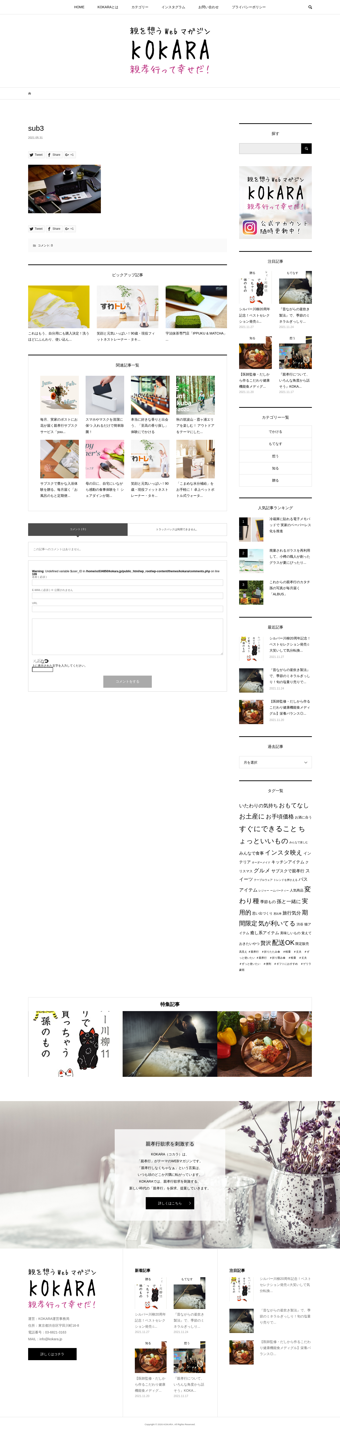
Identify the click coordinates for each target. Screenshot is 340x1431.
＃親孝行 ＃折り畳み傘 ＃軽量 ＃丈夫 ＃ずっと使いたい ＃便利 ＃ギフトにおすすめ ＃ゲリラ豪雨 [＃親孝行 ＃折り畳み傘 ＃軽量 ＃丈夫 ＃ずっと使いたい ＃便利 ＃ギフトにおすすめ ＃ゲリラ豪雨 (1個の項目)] (275, 963)
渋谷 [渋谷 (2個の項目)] (300, 924)
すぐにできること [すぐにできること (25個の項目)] (268, 829)
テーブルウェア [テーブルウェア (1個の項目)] (263, 879)
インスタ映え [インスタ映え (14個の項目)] (283, 852)
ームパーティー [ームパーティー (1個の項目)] (279, 890)
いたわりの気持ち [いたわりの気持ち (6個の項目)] (258, 805)
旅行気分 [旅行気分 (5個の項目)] (292, 913)
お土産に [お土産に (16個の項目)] (252, 816)
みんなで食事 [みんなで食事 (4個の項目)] (251, 853)
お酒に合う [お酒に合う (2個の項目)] (303, 817)
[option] (75, 1044)
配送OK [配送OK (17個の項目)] (283, 942)
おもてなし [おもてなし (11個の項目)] (294, 805)
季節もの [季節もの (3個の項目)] (268, 902)
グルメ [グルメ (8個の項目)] (262, 870)
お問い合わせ (208, 7)
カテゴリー (139, 7)
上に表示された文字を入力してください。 (59, 665)
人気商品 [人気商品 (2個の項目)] (296, 890)
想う (275, 456)
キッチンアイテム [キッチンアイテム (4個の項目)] (287, 861)
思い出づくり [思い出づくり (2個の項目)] (262, 913)
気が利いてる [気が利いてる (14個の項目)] (277, 923)
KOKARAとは (107, 7)
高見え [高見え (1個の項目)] (243, 951)
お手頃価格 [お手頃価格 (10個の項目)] (280, 816)
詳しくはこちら (170, 1203)
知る (275, 468)
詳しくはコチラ (52, 1354)
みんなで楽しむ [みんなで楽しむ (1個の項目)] (298, 842)
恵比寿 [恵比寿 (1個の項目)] (278, 913)
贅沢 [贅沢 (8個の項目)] (265, 943)
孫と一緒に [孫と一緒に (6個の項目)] (289, 901)
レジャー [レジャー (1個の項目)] (264, 890)
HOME (79, 7)
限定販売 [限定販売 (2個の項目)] (302, 944)
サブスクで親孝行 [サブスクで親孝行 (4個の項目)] (287, 870)
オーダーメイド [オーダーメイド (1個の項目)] (261, 862)
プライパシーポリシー (249, 7)
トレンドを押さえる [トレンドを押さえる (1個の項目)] (286, 879)
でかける (275, 431)
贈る (275, 480)
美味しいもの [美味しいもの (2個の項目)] (290, 933)
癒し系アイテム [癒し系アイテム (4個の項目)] (264, 932)
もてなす (275, 444)
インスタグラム (173, 7)
